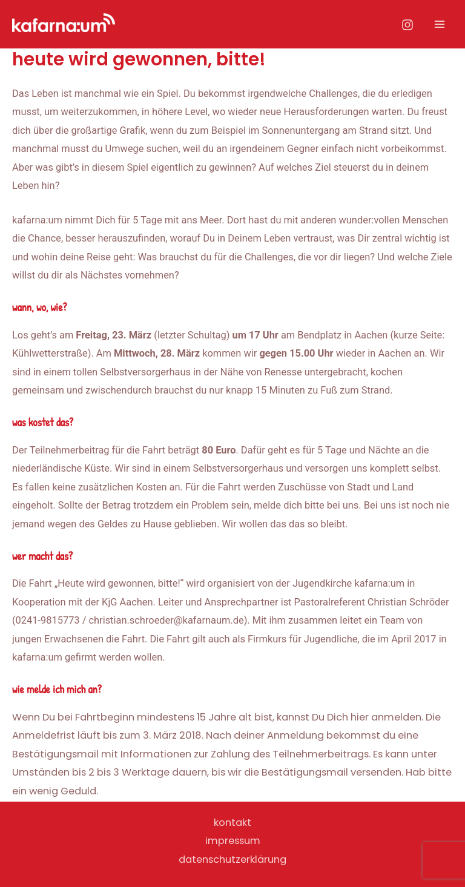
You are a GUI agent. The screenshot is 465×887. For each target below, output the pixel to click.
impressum (232, 841)
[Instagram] (407, 25)
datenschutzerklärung (232, 859)
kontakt (232, 822)
